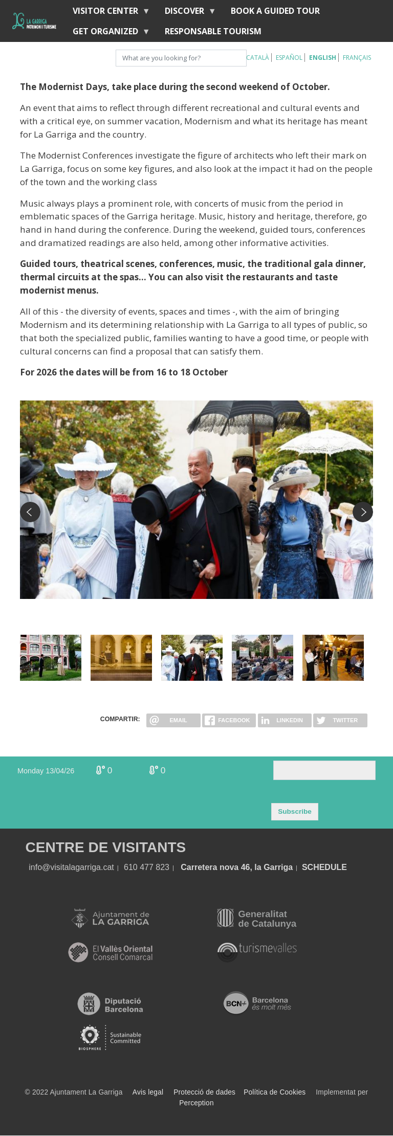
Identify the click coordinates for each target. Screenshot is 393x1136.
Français (357, 57)
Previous (30, 512)
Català (257, 57)
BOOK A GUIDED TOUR (275, 10)
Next (363, 512)
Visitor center (107, 13)
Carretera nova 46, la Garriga (237, 867)
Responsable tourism (213, 31)
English (322, 57)
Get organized (107, 33)
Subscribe (295, 811)
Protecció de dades (204, 1092)
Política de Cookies (274, 1092)
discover (186, 13)
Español (289, 57)
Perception (196, 1103)
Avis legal (148, 1092)
